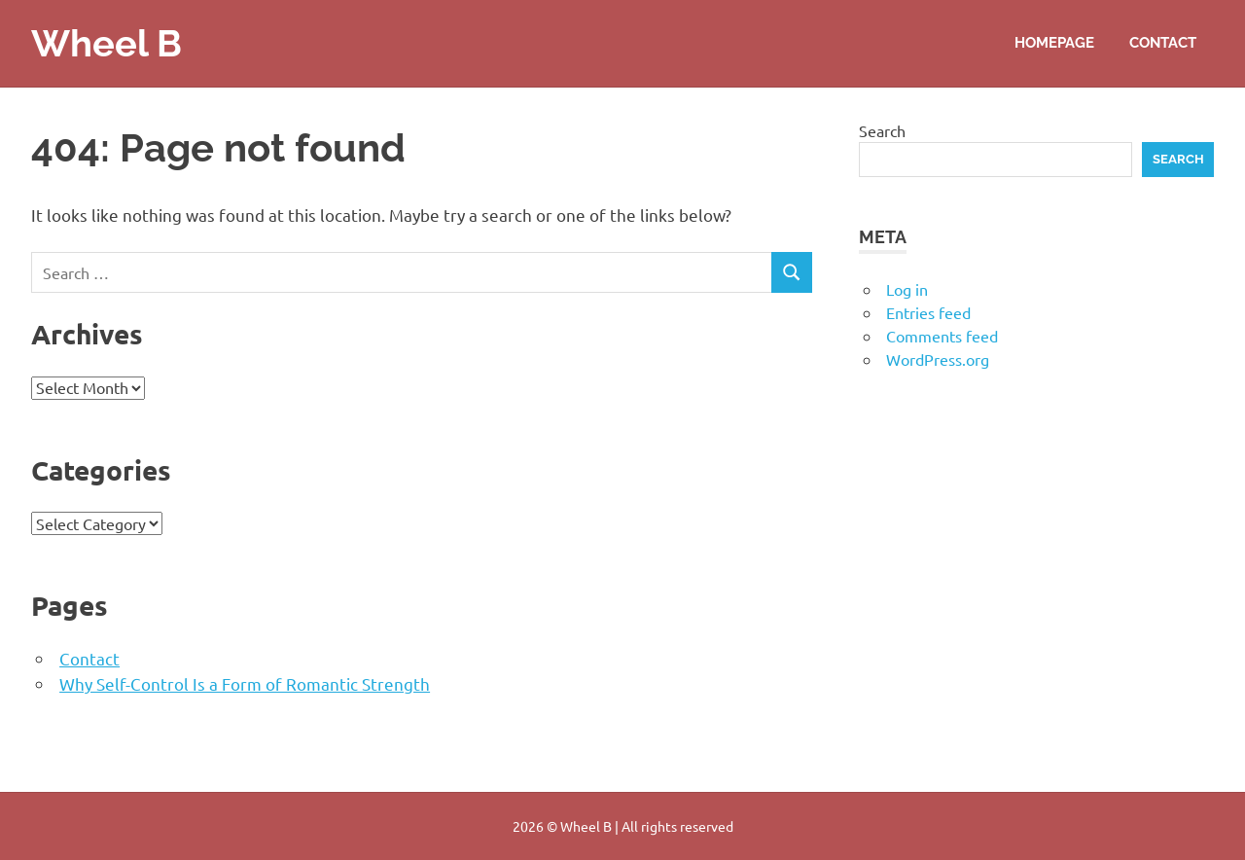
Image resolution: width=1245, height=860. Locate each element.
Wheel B (106, 43)
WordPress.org (937, 359)
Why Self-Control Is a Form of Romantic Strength (244, 683)
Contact (1162, 43)
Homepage (1054, 43)
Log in (907, 289)
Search (882, 130)
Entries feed (928, 312)
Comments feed (942, 335)
